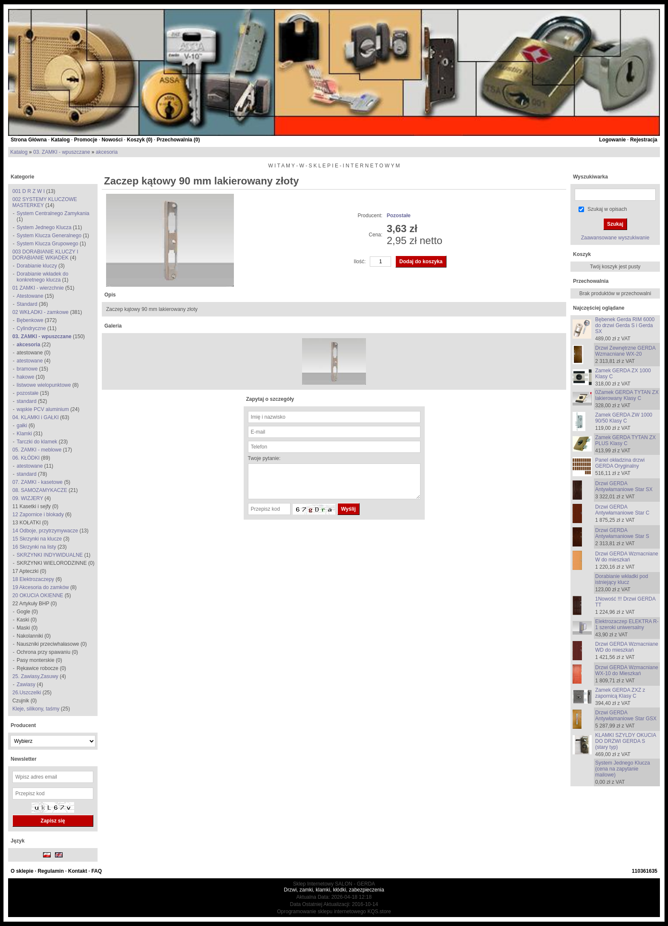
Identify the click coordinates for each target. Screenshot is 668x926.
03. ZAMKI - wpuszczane (61, 152)
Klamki (24, 434)
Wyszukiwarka (590, 177)
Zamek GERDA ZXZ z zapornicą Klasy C (620, 693)
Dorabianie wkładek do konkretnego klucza (42, 277)
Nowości (111, 140)
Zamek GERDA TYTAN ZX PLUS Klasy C (625, 440)
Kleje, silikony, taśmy (36, 709)
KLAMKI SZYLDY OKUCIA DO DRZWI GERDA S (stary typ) (625, 741)
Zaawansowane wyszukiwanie (615, 238)
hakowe (25, 377)
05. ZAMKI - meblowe (36, 450)
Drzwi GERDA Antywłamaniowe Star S (622, 533)
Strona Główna (29, 140)
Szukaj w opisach (607, 209)
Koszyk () (140, 140)
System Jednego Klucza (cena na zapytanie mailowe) (622, 769)
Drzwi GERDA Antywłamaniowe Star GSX (625, 716)
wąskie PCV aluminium (43, 409)
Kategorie (22, 177)
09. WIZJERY (27, 498)
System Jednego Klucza (44, 227)
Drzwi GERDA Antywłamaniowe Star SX (624, 486)
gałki (22, 425)
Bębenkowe (30, 320)
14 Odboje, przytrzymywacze (45, 531)
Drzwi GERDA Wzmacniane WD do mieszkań (626, 647)
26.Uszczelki (26, 693)
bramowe (27, 369)
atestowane (30, 361)
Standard (27, 304)
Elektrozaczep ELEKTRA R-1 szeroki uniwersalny (627, 624)
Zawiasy (26, 684)
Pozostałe (399, 216)
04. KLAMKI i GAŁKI (35, 417)
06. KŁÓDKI (26, 458)
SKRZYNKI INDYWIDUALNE (50, 555)
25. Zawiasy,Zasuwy (35, 676)
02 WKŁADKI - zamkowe (40, 312)
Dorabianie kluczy (37, 266)
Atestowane (30, 296)
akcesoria (107, 152)
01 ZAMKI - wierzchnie (38, 288)
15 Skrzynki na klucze (37, 539)
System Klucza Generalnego (49, 236)
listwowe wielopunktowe (44, 385)
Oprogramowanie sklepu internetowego (321, 911)
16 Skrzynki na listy (34, 547)
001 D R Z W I (28, 191)
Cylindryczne (31, 328)
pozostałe (27, 393)
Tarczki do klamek (37, 442)
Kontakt (77, 871)
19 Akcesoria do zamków (40, 587)
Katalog (60, 140)
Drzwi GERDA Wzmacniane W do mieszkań (626, 557)
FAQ (96, 871)
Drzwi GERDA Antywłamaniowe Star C (622, 510)
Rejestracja (643, 140)
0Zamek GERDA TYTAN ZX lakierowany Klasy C (627, 395)
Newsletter (24, 759)
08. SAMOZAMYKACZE (39, 490)
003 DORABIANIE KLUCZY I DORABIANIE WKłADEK (45, 255)
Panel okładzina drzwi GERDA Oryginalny (620, 463)
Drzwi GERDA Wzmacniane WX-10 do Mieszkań (626, 670)
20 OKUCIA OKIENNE (37, 595)
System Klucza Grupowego (47, 244)
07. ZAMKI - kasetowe (37, 482)
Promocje (86, 140)
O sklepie (22, 871)
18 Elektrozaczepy (33, 579)
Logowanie (612, 140)
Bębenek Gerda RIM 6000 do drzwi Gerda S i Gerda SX (624, 325)
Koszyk (582, 254)
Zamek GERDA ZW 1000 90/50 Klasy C (623, 418)
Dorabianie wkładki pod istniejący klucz (621, 579)
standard (27, 401)
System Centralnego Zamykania (53, 213)
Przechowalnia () (178, 140)
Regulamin (50, 871)
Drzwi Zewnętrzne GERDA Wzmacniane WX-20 (625, 351)
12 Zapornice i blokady (38, 515)
